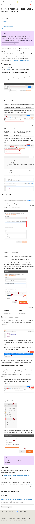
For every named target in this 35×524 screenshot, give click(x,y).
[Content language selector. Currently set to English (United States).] (7, 512)
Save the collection (6, 24)
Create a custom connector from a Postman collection (16, 475)
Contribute (24, 518)
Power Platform (9, 4)
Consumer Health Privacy (6, 520)
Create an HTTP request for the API (9, 23)
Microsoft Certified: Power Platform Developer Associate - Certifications (16, 499)
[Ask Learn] (30, 5)
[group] (19, 103)
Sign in (32, 1)
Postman (8, 67)
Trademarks (23, 520)
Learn (2, 4)
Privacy (29, 518)
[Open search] (29, 2)
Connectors (16, 4)
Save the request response (7, 26)
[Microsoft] (17, 2)
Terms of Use (17, 520)
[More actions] (33, 5)
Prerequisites (4, 21)
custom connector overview (9, 44)
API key (7, 69)
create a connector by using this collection (19, 60)
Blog (18, 518)
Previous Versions (11, 518)
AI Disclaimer (4, 518)
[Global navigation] (1, 2)
